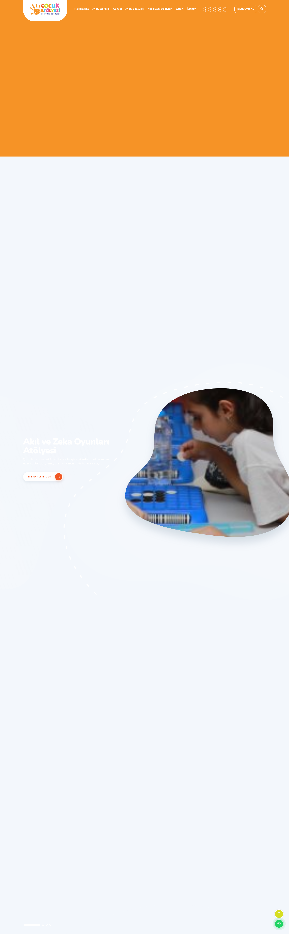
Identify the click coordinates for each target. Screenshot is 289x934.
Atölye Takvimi (134, 9)
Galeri (179, 9)
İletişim (191, 9)
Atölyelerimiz (100, 9)
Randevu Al (245, 9)
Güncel (117, 9)
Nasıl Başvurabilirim (160, 9)
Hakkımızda (81, 9)
